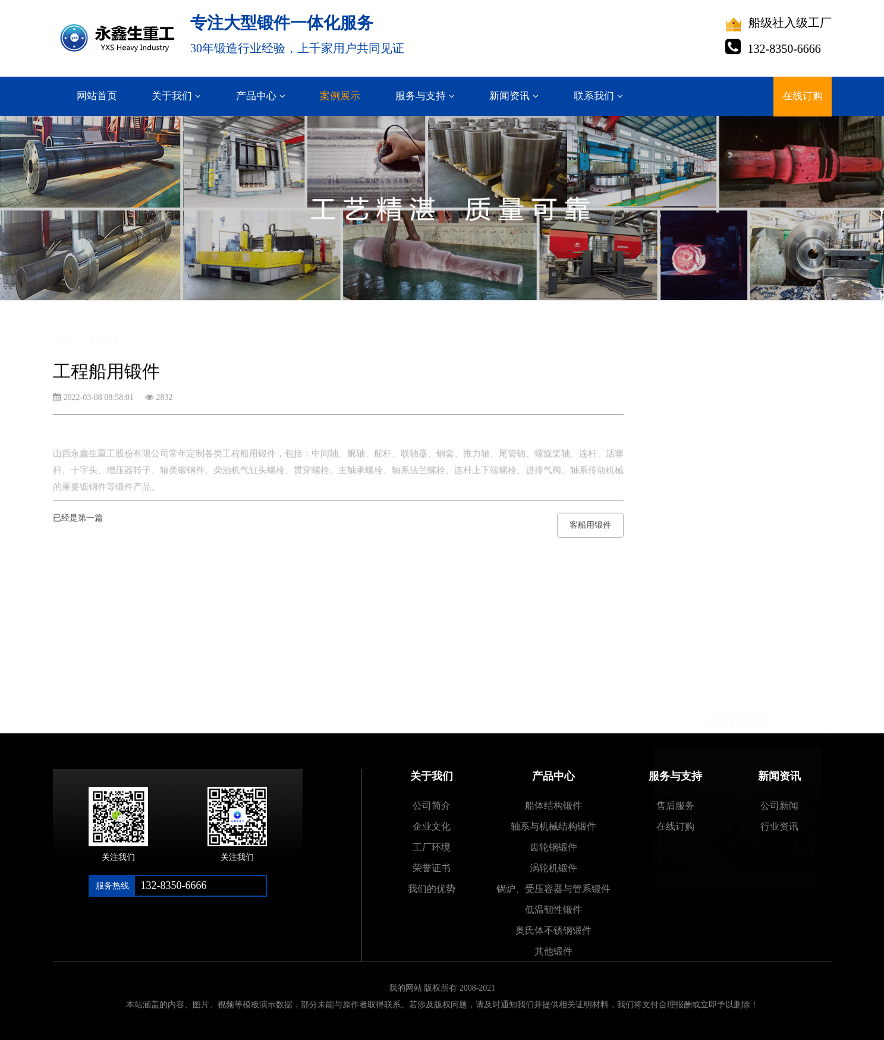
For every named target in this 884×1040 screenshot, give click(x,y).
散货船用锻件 (688, 549)
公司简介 (432, 806)
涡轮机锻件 (553, 868)
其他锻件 (553, 951)
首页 (61, 330)
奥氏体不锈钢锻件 (553, 930)
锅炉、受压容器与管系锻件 (553, 889)
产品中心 (256, 96)
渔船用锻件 (683, 611)
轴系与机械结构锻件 (553, 826)
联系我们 (594, 96)
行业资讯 (779, 826)
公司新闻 (779, 806)
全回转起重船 (688, 580)
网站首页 (97, 96)
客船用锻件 (590, 530)
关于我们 (172, 96)
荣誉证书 (432, 868)
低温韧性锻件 (553, 910)
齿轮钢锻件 (553, 847)
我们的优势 (431, 889)
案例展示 (340, 96)
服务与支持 (420, 96)
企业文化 (432, 826)
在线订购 (802, 96)
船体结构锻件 (553, 806)
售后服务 (675, 806)
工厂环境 (432, 847)
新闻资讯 (509, 96)
